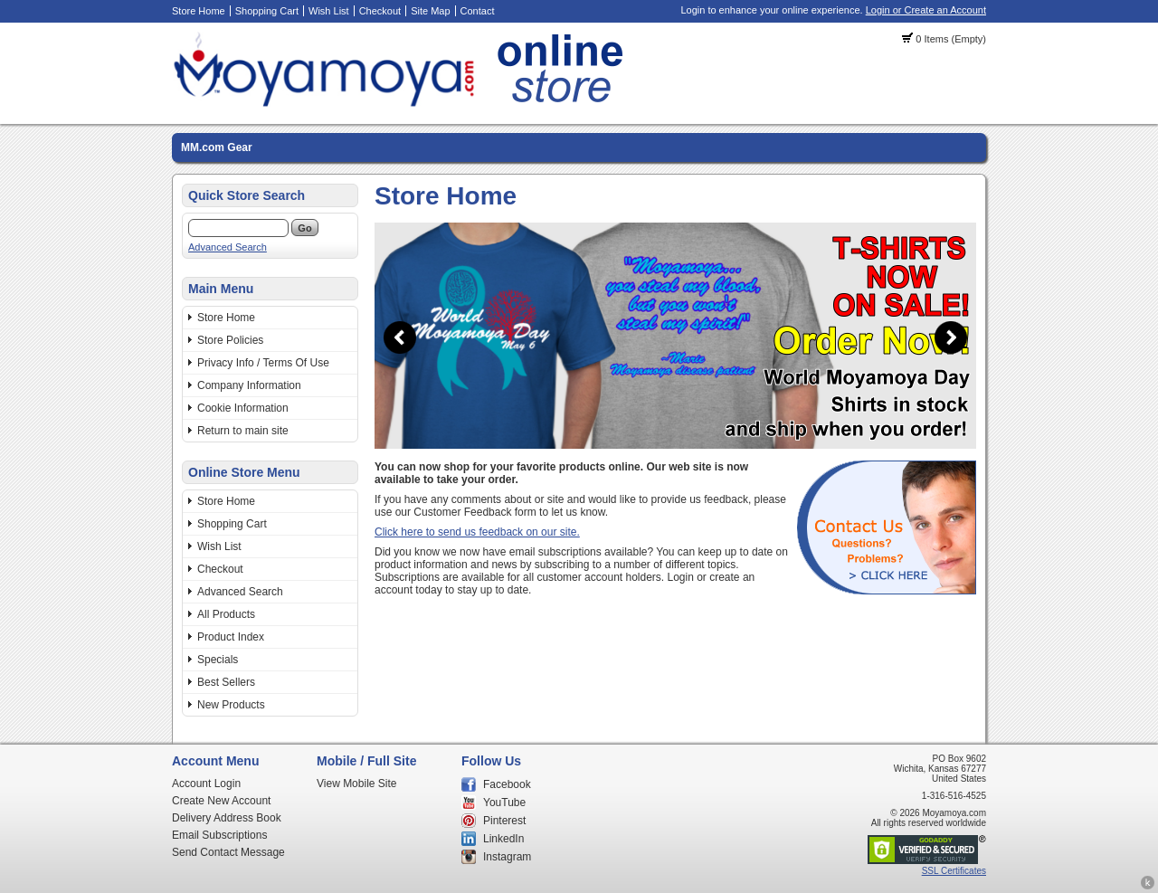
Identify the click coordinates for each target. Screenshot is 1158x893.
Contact (477, 10)
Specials (217, 659)
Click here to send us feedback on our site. (477, 532)
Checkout (380, 10)
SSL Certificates (954, 871)
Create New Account (221, 800)
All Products (226, 614)
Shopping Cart (267, 10)
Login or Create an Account (926, 10)
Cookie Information (243, 408)
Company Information (249, 385)
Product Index (230, 637)
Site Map (430, 10)
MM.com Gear (216, 147)
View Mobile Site (357, 783)
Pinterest (504, 820)
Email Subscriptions (219, 835)
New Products (231, 704)
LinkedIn (503, 838)
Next (951, 337)
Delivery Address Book (226, 818)
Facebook (507, 784)
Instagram (507, 856)
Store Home (198, 10)
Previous (400, 337)
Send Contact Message (228, 852)
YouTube (504, 802)
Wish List (328, 10)
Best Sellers (226, 682)
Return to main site (243, 430)
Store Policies (230, 340)
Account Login (206, 783)
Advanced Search (227, 247)
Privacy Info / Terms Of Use (263, 362)
